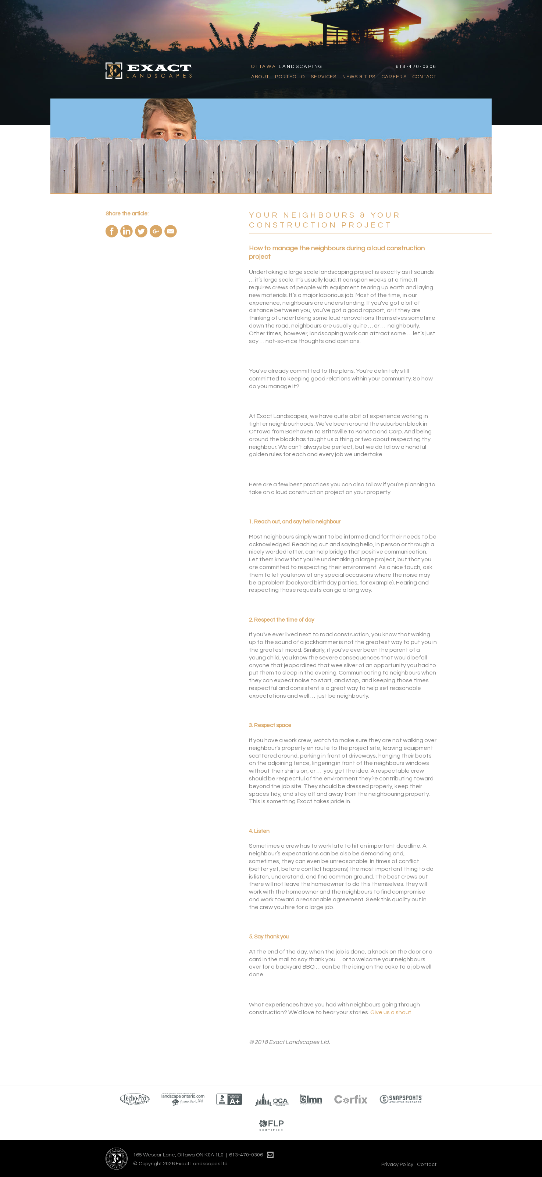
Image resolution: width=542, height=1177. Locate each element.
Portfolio (290, 76)
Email (170, 231)
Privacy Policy (397, 1164)
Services (323, 76)
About (260, 76)
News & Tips (358, 76)
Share (112, 231)
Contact (424, 76)
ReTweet (141, 231)
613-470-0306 (416, 66)
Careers (394, 76)
